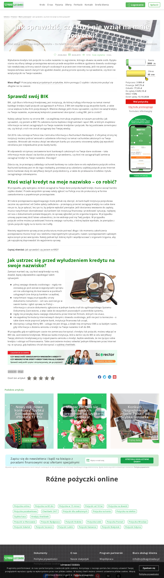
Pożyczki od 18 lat (94, 506)
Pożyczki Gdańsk (22, 527)
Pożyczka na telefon (126, 511)
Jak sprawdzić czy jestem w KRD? (42, 249)
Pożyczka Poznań (115, 521)
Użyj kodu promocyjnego (140, 107)
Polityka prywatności (141, 467)
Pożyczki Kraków (74, 521)
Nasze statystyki (79, 559)
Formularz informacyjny (140, 111)
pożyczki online (15, 220)
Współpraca (106, 559)
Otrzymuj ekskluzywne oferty (137, 460)
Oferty (68, 4)
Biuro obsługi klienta (145, 553)
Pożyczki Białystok (111, 527)
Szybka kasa (20, 516)
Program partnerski (111, 553)
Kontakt (89, 4)
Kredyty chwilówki (40, 516)
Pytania (59, 4)
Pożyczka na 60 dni (44, 506)
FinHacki (78, 4)
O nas (50, 4)
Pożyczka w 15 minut (69, 506)
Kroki (42, 4)
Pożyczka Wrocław (138, 521)
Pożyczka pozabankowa (25, 511)
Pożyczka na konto (102, 511)
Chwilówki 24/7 (49, 511)
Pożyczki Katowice (87, 527)
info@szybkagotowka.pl (146, 559)
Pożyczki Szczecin (44, 527)
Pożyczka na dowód (117, 506)
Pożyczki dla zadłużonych (75, 511)
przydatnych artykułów (51, 82)
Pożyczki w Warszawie (24, 521)
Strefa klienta (102, 4)
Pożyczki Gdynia (133, 527)
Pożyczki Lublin (65, 527)
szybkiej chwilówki (65, 344)
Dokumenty (40, 553)
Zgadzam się (149, 568)
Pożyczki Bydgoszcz (50, 521)
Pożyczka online (22, 506)
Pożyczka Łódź (94, 521)
